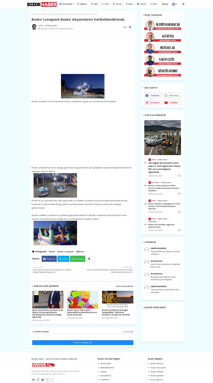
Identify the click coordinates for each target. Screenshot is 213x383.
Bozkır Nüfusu (157, 363)
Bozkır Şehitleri (157, 375)
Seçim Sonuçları (158, 367)
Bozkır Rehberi (157, 371)
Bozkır (52, 251)
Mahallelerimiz (107, 367)
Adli (94, 4)
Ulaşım (104, 371)
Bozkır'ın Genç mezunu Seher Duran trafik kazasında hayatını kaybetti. (163, 188)
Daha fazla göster (124, 286)
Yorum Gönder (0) (83, 342)
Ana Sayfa (36, 14)
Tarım (117, 4)
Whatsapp (79, 259)
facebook (155, 95)
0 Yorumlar (128, 332)
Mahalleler (66, 4)
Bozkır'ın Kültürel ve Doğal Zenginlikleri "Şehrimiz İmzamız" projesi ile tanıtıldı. (116, 312)
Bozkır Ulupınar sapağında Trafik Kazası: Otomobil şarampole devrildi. (164, 206)
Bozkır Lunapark (65, 251)
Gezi (129, 4)
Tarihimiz (105, 379)
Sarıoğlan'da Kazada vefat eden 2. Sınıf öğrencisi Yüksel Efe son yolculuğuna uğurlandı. (164, 168)
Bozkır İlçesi (106, 363)
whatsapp (174, 95)
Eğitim (81, 4)
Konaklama (106, 375)
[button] (183, 4)
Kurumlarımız (157, 379)
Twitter (65, 259)
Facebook (50, 259)
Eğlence (45, 14)
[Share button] (89, 259)
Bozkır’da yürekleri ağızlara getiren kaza (161, 225)
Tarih (141, 4)
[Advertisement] (86, 53)
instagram (155, 102)
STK (105, 4)
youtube (174, 102)
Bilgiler (164, 4)
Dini (153, 4)
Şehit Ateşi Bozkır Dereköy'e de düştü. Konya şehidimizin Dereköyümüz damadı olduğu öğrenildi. (47, 313)
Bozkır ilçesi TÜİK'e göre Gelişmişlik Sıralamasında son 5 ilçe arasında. (82, 312)
